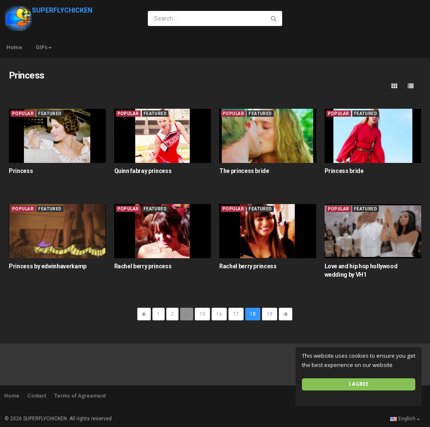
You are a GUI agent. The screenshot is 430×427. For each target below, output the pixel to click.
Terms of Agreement (80, 396)
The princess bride (244, 171)
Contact (36, 396)
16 (219, 314)
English (405, 419)
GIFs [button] (44, 47)
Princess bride (344, 171)
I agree (359, 384)
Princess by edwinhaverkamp (48, 266)
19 (270, 314)
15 (202, 314)
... (187, 314)
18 (253, 314)
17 (236, 314)
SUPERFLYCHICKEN (48, 10)
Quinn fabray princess (143, 171)
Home (14, 47)
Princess (21, 171)
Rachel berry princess (143, 266)
